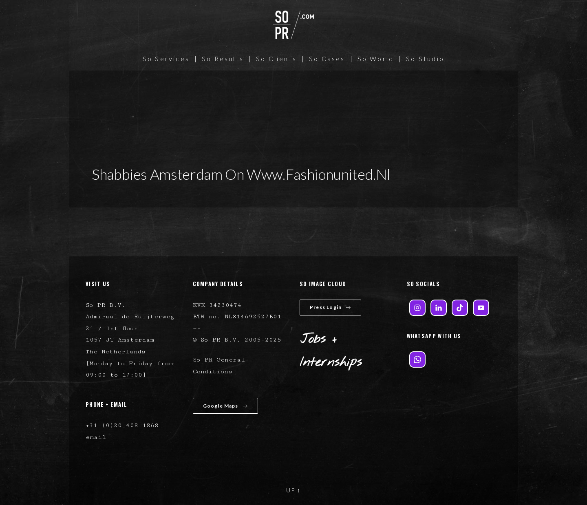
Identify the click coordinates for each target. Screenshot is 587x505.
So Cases (327, 58)
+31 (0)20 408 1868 (122, 425)
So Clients (276, 58)
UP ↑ (293, 490)
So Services (166, 58)
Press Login (330, 307)
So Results (223, 58)
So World (375, 58)
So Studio (425, 58)
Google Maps (225, 406)
